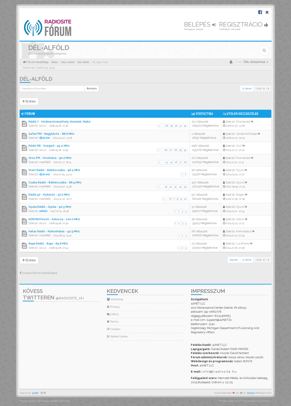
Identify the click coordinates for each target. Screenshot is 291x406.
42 (175, 186)
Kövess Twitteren (53, 294)
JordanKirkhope (246, 133)
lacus (42, 125)
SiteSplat (251, 393)
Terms (112, 321)
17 (180, 162)
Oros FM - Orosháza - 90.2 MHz (50, 158)
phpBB (35, 393)
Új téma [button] (29, 101)
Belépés (200, 24)
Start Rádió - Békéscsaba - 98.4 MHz (54, 170)
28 (166, 125)
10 (185, 199)
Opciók (234, 259)
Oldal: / (262, 88)
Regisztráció (243, 24)
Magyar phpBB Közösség (55, 401)
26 (166, 150)
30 (176, 125)
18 (185, 162)
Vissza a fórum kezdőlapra (38, 273)
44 (185, 186)
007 (239, 145)
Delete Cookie (117, 336)
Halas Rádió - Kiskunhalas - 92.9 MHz (54, 231)
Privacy (113, 306)
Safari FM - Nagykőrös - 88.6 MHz (52, 133)
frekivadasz (243, 231)
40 (166, 186)
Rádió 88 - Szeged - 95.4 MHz (49, 145)
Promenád (243, 121)
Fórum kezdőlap (37, 62)
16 (176, 162)
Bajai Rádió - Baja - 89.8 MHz (48, 243)
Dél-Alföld (35, 79)
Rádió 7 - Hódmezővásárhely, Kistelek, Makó (60, 121)
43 (180, 186)
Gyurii (240, 170)
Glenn (240, 219)
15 (171, 162)
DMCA (113, 314)
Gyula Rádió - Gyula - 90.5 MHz (50, 206)
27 (170, 150)
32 (185, 125)
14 (166, 162)
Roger (240, 194)
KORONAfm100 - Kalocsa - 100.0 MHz (54, 219)
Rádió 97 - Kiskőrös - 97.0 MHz (49, 194)
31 (181, 125)
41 (171, 186)
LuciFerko (242, 243)
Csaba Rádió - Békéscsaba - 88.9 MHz (55, 182)
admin (43, 211)
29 (171, 125)
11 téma (246, 88)
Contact (113, 329)
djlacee (44, 137)
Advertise (115, 299)
